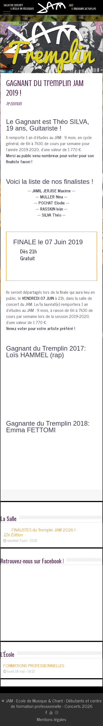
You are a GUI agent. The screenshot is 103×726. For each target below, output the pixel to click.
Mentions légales (51, 719)
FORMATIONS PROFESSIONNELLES (33, 665)
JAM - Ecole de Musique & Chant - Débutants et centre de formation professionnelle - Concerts (53, 703)
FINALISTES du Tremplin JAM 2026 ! (39, 532)
